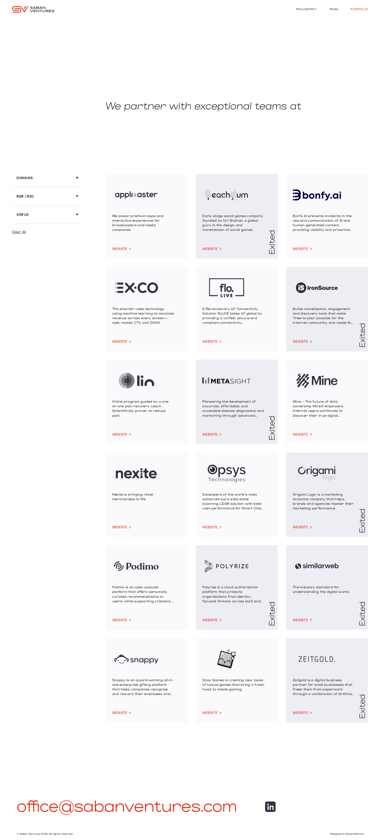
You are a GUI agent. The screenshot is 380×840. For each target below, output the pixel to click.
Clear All (19, 232)
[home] (33, 9)
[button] (47, 180)
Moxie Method (354, 833)
